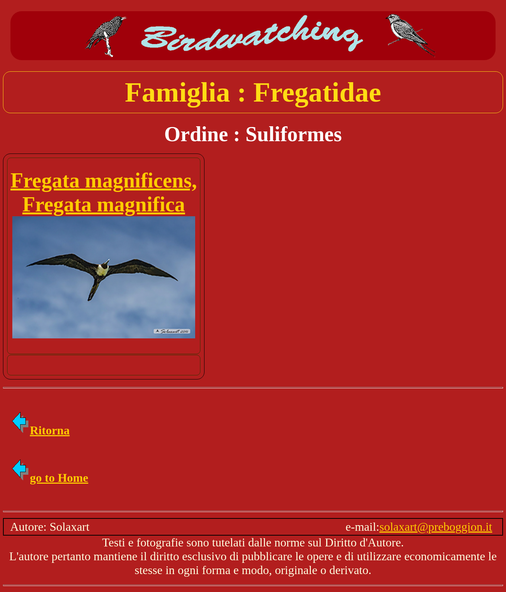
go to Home (49, 477)
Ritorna (40, 430)
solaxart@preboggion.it (436, 526)
